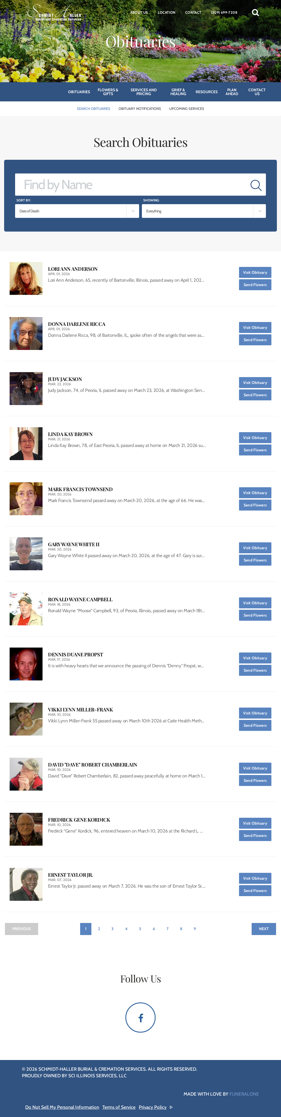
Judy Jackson (65, 379)
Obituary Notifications (140, 108)
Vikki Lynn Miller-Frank (80, 710)
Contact (193, 12)
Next (264, 928)
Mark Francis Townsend (80, 489)
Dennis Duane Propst (75, 654)
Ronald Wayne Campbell (80, 599)
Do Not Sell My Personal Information (62, 1107)
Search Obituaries (93, 108)
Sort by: (23, 200)
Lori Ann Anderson (73, 269)
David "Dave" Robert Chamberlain (92, 765)
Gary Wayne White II (73, 544)
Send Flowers (257, 283)
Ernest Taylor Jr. (70, 875)
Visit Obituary (257, 271)
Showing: (151, 200)
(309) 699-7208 (224, 12)
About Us (139, 12)
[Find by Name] (131, 184)
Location (167, 12)
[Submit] (256, 184)
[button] (255, 12)
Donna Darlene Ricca (76, 324)
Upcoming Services (186, 108)
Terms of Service (119, 1107)
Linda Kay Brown (70, 434)
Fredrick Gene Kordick (79, 820)
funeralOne (244, 1094)
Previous (21, 928)
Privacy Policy (153, 1107)
